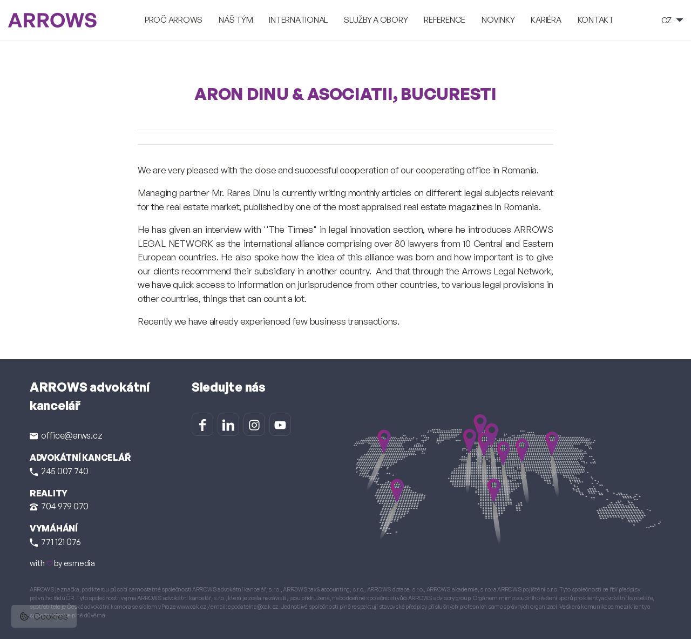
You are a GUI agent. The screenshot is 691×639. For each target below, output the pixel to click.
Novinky (498, 20)
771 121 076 (55, 541)
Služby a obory (376, 20)
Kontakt (596, 20)
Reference (444, 20)
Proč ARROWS (173, 20)
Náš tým (236, 20)
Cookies (44, 616)
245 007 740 (59, 471)
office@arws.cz (66, 435)
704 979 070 (59, 506)
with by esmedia (62, 563)
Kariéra (546, 20)
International (298, 20)
